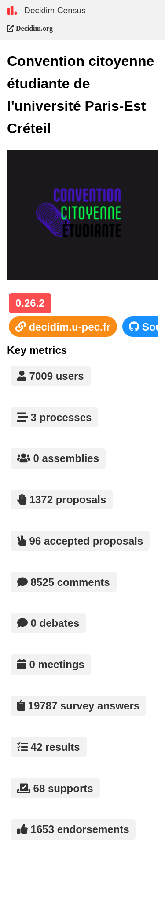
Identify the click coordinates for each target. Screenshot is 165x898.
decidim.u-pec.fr (62, 327)
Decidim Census (55, 10)
